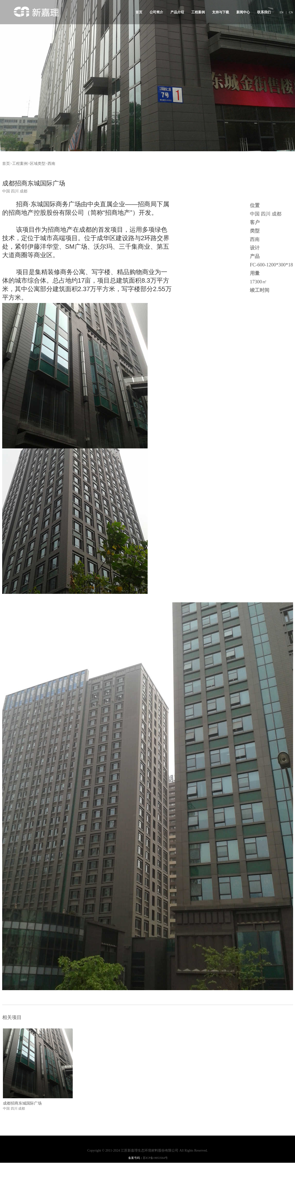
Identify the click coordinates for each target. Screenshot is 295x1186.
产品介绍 (177, 12)
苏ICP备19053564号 (155, 1158)
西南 (51, 163)
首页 (139, 12)
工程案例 (198, 12)
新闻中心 (243, 12)
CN (291, 12)
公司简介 (156, 12)
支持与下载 (220, 12)
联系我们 (264, 12)
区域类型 (37, 163)
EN (281, 12)
